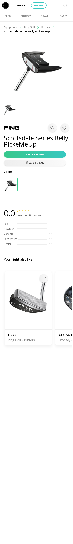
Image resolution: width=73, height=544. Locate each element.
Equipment (13, 27)
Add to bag (35, 162)
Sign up (39, 5)
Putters (48, 27)
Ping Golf (31, 27)
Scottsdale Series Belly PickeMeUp (27, 31)
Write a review (35, 154)
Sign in (21, 5)
